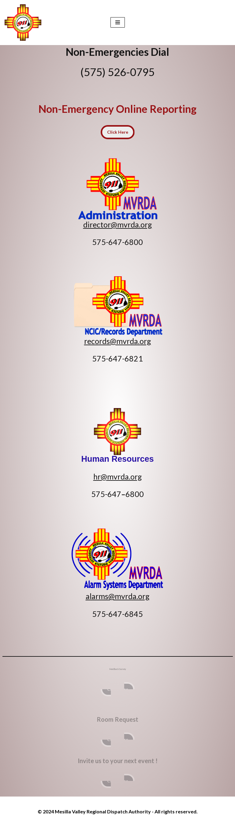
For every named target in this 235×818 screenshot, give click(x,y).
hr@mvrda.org (117, 476)
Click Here (117, 132)
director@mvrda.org (117, 224)
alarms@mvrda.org (118, 596)
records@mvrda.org (117, 341)
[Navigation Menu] (117, 22)
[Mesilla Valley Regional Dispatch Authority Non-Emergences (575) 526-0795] (24, 22)
